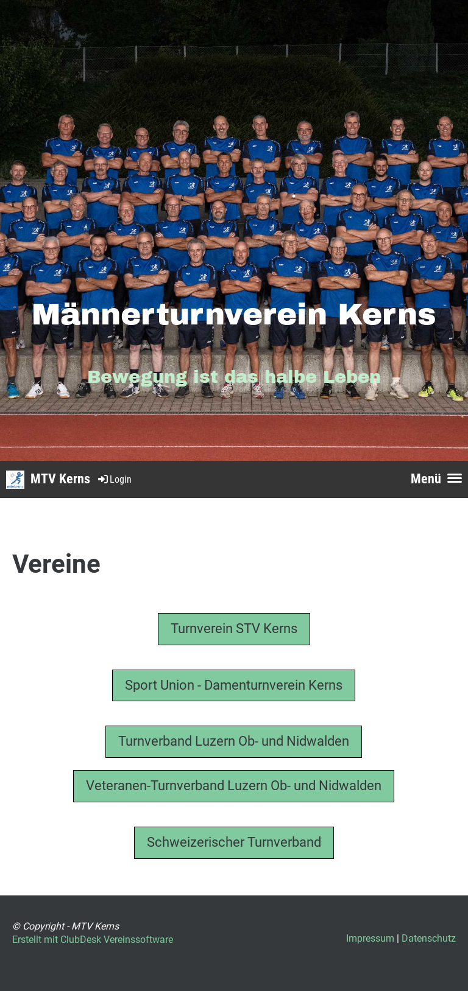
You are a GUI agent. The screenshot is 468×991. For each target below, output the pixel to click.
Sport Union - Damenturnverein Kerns (233, 685)
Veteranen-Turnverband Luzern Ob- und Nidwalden (233, 785)
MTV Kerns (60, 478)
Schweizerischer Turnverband (234, 842)
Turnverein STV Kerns (234, 628)
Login (114, 479)
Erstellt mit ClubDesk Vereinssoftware (92, 939)
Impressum (370, 938)
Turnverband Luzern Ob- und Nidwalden (233, 741)
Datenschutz (429, 938)
